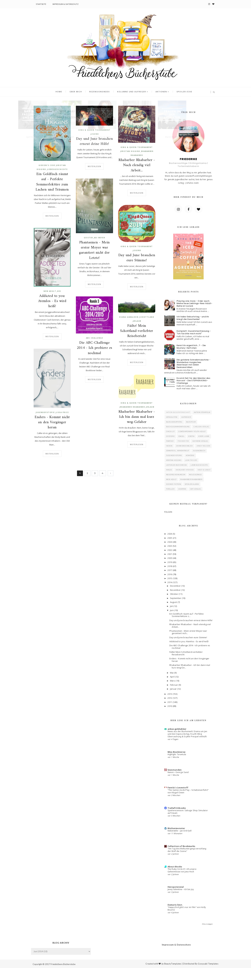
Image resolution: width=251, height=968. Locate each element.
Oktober (174, 594)
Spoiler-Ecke (182, 92)
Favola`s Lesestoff (178, 787)
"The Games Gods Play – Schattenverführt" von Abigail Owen (188, 791)
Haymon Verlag (200, 441)
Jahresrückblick (184, 446)
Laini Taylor (191, 460)
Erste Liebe (203, 436)
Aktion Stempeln (202, 412)
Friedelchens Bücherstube (63, 964)
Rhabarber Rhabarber (132, 407)
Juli (171, 606)
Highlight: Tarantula (177, 754)
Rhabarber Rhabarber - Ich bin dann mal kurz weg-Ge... (189, 666)
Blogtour (191, 422)
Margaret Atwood (185, 470)
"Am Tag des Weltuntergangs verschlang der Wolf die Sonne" (187, 850)
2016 (169, 574)
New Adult (50, 291)
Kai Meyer (99, 238)
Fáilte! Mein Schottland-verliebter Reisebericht (136, 331)
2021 (169, 554)
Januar (173, 688)
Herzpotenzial (176, 886)
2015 (169, 578)
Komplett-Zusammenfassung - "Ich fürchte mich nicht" (194, 332)
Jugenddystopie (45, 412)
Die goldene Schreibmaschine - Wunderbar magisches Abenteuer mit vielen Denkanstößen (194, 363)
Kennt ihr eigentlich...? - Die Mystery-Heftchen (191, 346)
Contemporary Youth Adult (192, 431)
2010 (169, 706)
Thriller (170, 489)
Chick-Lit (170, 431)
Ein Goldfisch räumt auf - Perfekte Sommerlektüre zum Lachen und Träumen (52, 182)
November (175, 590)
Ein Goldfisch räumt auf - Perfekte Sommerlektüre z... (186, 615)
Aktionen (160, 92)
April (172, 676)
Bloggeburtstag (174, 422)
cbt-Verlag (195, 489)
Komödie (190, 455)
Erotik (191, 436)
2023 (169, 545)
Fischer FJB (183, 441)
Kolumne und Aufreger (131, 92)
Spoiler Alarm (192, 484)
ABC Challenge (94, 338)
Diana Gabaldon (128, 317)
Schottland (146, 317)
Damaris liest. (175, 904)
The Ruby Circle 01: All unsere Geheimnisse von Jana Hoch (182, 870)
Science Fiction (173, 484)
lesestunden (175, 769)
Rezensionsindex (100, 92)
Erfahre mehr (193, 183)
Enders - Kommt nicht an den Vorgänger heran (52, 422)
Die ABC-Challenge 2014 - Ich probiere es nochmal (94, 348)
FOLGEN (168, 511)
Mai (172, 672)
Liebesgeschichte (57, 169)
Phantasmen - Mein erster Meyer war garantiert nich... (188, 632)
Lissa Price (62, 412)
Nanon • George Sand (178, 772)
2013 (169, 694)
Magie (169, 470)
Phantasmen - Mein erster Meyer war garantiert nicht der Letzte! (94, 250)
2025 (169, 537)
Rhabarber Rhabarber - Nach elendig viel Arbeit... (136, 165)
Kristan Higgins (130, 151)
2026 (169, 533)
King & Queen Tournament (94, 130)
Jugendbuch (199, 451)
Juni (172, 610)
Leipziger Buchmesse (176, 465)
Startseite (41, 4)
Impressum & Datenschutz (65, 4)
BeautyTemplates (172, 963)
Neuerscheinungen (175, 475)
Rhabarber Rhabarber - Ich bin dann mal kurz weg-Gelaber (136, 417)
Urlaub (137, 321)
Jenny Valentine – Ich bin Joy (181, 889)
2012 (169, 697)
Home (61, 92)
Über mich (77, 92)
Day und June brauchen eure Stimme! (136, 258)
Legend (95, 134)
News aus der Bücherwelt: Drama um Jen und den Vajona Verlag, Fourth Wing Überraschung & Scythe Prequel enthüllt (187, 734)
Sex (59, 291)
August (173, 602)
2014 (169, 582)
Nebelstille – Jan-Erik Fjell (180, 830)
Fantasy (170, 441)
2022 (169, 550)
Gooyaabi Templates (208, 963)
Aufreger (186, 417)
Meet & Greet (204, 470)
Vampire (182, 489)
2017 (169, 570)
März (172, 680)
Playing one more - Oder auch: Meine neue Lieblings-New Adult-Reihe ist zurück (194, 303)
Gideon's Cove (47, 165)
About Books (175, 866)
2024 (169, 541)
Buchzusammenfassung (178, 427)
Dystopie (170, 436)
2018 (169, 566)
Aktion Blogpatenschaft (178, 412)
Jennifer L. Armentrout (177, 451)
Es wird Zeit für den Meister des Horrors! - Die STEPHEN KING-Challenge (193, 381)
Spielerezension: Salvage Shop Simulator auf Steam (188, 811)
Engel (181, 436)
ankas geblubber (177, 728)
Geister (88, 238)
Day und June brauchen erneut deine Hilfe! (94, 141)
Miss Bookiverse (177, 751)
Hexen (169, 446)
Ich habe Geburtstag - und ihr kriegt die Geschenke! (193, 318)
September (175, 598)
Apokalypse (172, 417)
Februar (174, 684)
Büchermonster (176, 828)
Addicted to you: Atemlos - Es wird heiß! (52, 301)
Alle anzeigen (207, 924)
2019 (169, 562)
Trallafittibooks (177, 808)
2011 (169, 702)
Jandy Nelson (203, 446)
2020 (169, 558)
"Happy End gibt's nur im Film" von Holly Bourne (187, 908)
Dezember (175, 585)
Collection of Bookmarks (181, 846)
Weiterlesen (52, 216)
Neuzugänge (195, 475)
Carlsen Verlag (201, 427)
